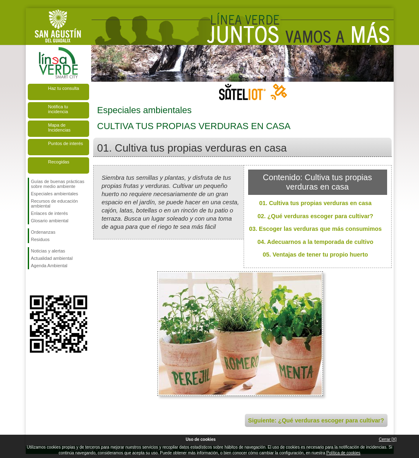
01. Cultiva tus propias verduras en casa (315, 203)
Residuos (40, 239)
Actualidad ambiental (52, 258)
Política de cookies (343, 453)
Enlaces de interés (49, 213)
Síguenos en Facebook (33, 282)
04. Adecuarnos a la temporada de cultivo (315, 242)
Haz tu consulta (63, 88)
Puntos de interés (65, 143)
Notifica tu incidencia (58, 109)
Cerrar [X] (388, 439)
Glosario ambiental (50, 220)
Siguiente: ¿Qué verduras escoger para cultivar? (316, 420)
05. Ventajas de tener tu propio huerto (315, 254)
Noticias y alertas (48, 250)
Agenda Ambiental (49, 265)
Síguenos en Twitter (46, 282)
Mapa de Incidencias (59, 127)
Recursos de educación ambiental (54, 203)
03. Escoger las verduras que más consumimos (315, 229)
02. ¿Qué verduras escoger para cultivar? (315, 216)
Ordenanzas (43, 232)
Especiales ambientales (54, 193)
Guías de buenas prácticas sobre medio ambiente (58, 184)
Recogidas (58, 161)
